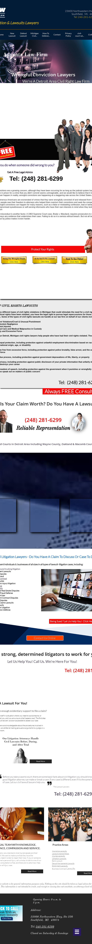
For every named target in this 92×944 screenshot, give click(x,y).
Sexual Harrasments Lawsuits (63, 863)
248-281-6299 (45, 926)
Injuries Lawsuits (58, 856)
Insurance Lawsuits (59, 851)
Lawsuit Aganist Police (60, 854)
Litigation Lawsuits (59, 858)
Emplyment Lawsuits (60, 866)
